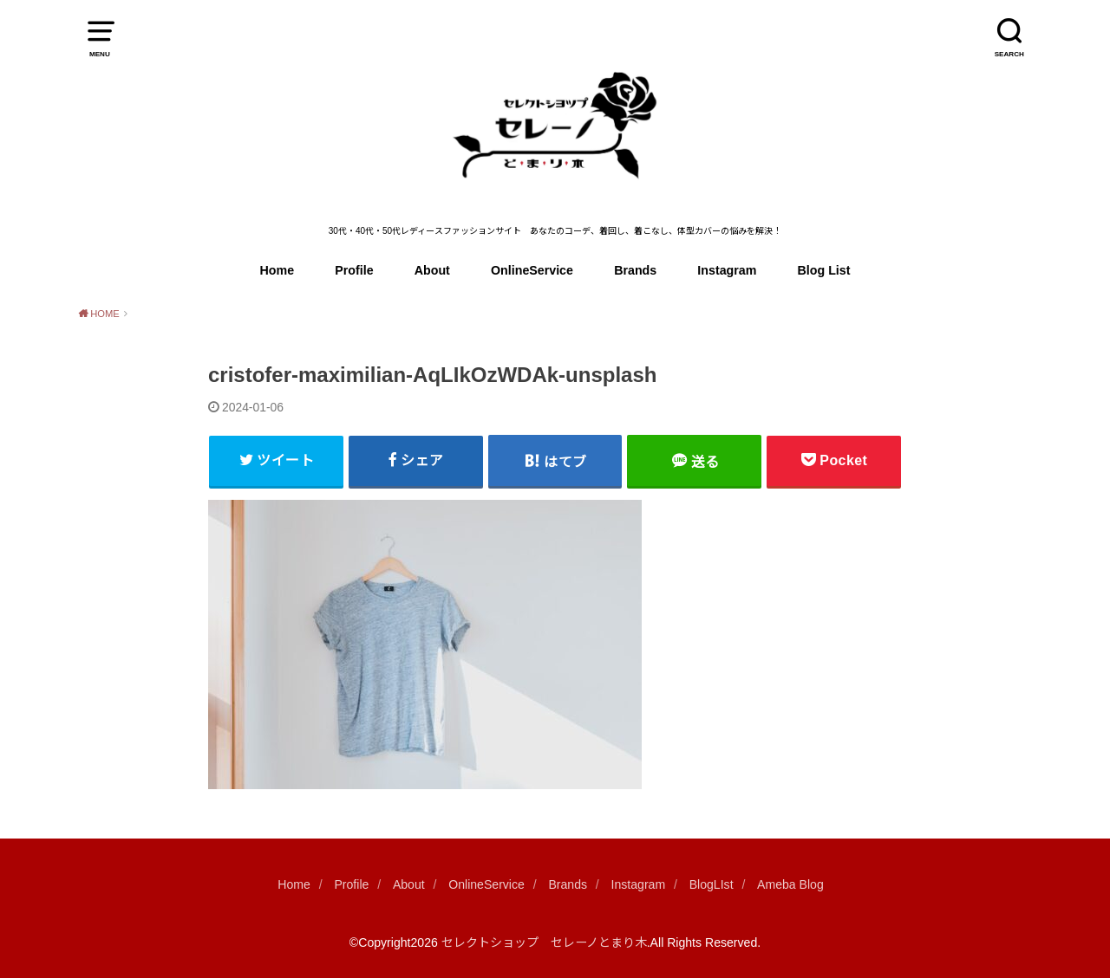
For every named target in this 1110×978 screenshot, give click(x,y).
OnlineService (532, 270)
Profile (354, 270)
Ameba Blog (790, 884)
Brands (635, 270)
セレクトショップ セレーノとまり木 (544, 942)
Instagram (726, 270)
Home (277, 270)
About (432, 270)
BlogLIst (711, 884)
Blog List (824, 270)
